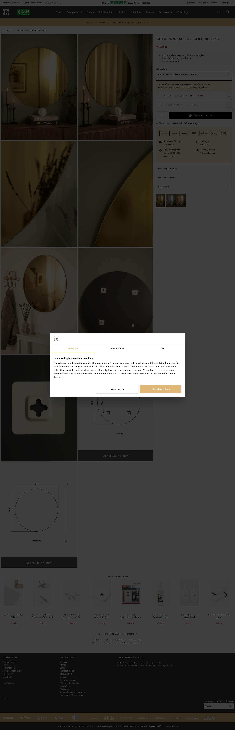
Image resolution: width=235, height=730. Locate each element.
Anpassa (117, 389)
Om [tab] (162, 348)
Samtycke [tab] (72, 348)
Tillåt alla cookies (160, 389)
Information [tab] (117, 348)
